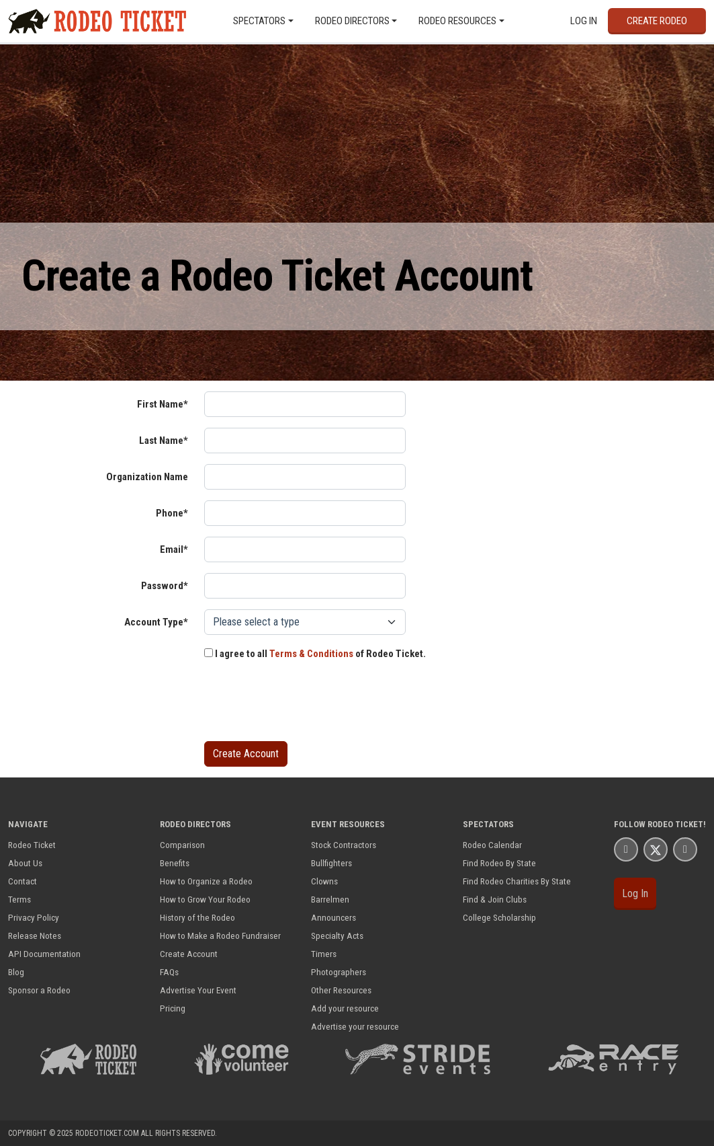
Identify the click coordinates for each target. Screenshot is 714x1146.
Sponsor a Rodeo (39, 990)
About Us (25, 862)
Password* (164, 586)
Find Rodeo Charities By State (517, 881)
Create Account (189, 953)
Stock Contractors (343, 844)
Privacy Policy (33, 917)
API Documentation (44, 953)
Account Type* (156, 622)
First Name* (162, 404)
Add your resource (345, 1008)
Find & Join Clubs (495, 899)
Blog (16, 971)
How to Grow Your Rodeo (205, 899)
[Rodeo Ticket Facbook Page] (626, 849)
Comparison (182, 844)
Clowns (324, 881)
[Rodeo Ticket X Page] (655, 849)
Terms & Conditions (311, 654)
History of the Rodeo (197, 917)
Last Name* (163, 440)
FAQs (169, 971)
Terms (19, 899)
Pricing (172, 1008)
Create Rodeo (657, 21)
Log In (583, 21)
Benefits (174, 862)
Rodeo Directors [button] (352, 21)
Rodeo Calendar (492, 844)
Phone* (172, 513)
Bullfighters (331, 862)
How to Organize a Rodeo (206, 881)
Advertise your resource (355, 1026)
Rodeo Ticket (32, 844)
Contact (22, 881)
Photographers (338, 971)
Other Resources (341, 990)
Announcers (333, 917)
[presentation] (306, 704)
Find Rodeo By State (499, 862)
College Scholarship (499, 917)
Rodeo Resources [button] (457, 21)
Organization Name (147, 477)
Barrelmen (330, 899)
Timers (324, 953)
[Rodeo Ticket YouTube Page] (685, 849)
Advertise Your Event (198, 990)
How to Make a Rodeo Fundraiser (220, 935)
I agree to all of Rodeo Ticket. (315, 654)
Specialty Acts (337, 935)
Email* (174, 549)
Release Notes (34, 935)
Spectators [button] (259, 21)
